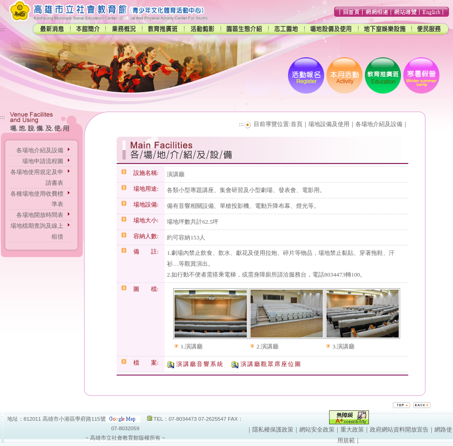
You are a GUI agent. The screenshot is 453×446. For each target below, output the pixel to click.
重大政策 (352, 429)
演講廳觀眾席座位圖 (271, 364)
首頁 (296, 124)
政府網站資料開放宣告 (399, 429)
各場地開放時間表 (39, 214)
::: (2, 29)
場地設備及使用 (328, 124)
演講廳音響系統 (200, 364)
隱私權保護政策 (272, 429)
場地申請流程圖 (42, 161)
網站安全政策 (317, 429)
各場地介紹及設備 (39, 150)
